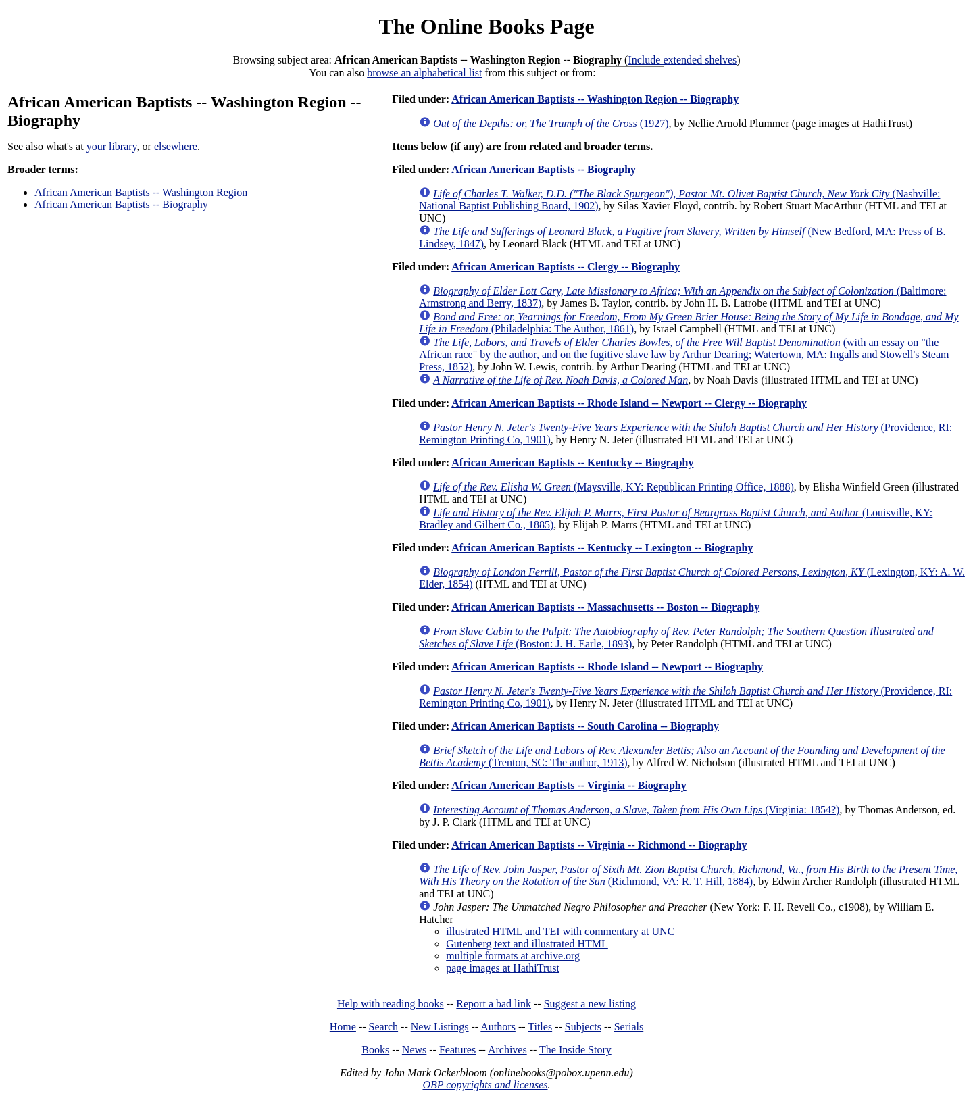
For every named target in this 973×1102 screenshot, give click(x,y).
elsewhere (175, 146)
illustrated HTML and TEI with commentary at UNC (560, 931)
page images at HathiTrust (502, 968)
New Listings (440, 1026)
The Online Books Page (486, 26)
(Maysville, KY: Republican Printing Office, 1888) (613, 487)
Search (384, 1026)
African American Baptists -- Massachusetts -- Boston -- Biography (605, 607)
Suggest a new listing (590, 1003)
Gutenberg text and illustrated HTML (527, 943)
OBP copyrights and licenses (484, 1085)
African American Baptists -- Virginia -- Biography (569, 785)
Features (457, 1049)
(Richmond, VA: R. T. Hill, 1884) (688, 875)
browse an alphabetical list (424, 72)
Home (343, 1026)
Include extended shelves (682, 60)
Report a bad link (493, 1003)
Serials (629, 1026)
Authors (498, 1026)
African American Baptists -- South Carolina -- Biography (585, 726)
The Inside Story (575, 1049)
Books (375, 1049)
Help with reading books (390, 1003)
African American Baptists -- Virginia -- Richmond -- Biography (599, 845)
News (414, 1049)
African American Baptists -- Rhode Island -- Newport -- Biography (607, 666)
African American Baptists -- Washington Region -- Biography (595, 99)
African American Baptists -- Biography (121, 204)
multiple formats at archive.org (513, 955)
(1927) (550, 123)
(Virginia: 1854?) (636, 810)
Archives (507, 1049)
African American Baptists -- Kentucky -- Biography (572, 462)
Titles (540, 1026)
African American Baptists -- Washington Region (140, 192)
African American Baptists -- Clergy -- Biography (565, 266)
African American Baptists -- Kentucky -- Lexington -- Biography (602, 547)
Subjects (583, 1026)
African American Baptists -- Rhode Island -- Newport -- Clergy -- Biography (629, 403)
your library (111, 146)
